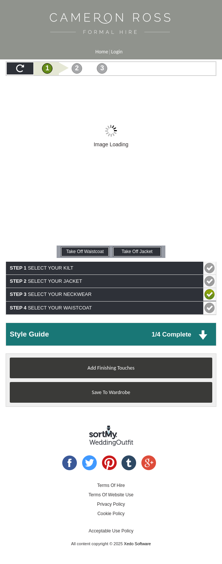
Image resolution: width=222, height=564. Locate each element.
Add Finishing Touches (110, 368)
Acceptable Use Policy (110, 531)
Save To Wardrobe (111, 392)
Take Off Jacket (137, 251)
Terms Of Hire (111, 485)
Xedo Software (137, 543)
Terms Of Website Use (111, 494)
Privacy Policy (111, 504)
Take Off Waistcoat (85, 251)
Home (101, 52)
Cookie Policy (111, 513)
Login (116, 52)
